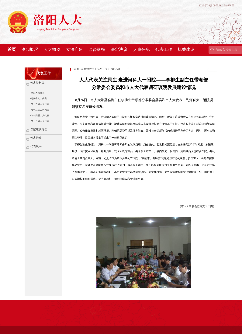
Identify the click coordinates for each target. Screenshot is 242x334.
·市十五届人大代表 (39, 121)
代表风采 (36, 146)
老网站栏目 (87, 69)
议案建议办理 (38, 129)
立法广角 (74, 49)
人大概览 (52, 49)
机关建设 (186, 49)
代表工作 (163, 49)
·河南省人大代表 (38, 98)
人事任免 (141, 49)
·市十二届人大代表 (39, 104)
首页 (12, 49)
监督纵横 (96, 49)
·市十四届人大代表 (39, 115)
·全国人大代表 (37, 92)
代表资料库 (37, 82)
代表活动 (36, 137)
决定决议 (119, 49)
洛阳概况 (30, 49)
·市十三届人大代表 (39, 109)
